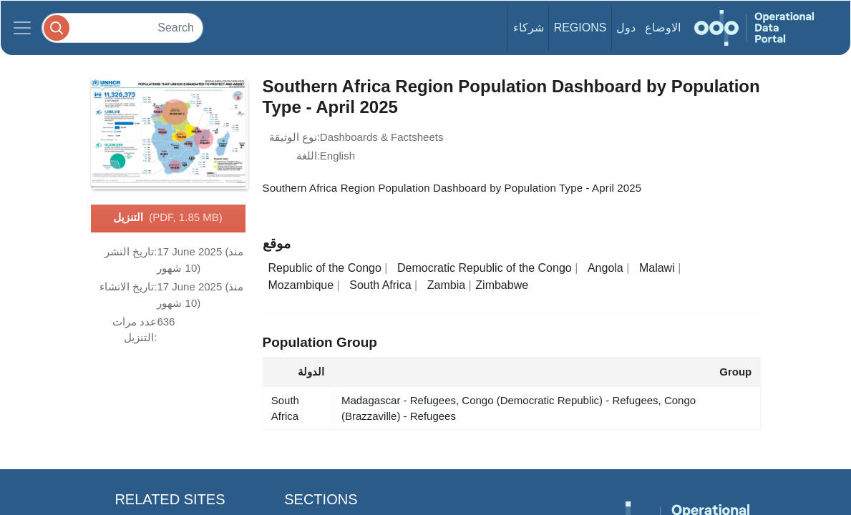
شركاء (528, 27)
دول (626, 27)
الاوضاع (663, 27)
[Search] (122, 27)
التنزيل (167, 218)
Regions (580, 27)
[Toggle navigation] (22, 28)
